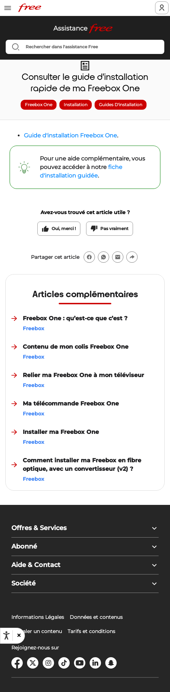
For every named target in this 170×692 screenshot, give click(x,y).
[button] (18, 635)
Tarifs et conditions (91, 631)
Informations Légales (37, 617)
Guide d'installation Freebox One (70, 135)
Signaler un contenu (36, 631)
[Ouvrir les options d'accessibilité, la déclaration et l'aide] (6, 635)
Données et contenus (96, 617)
